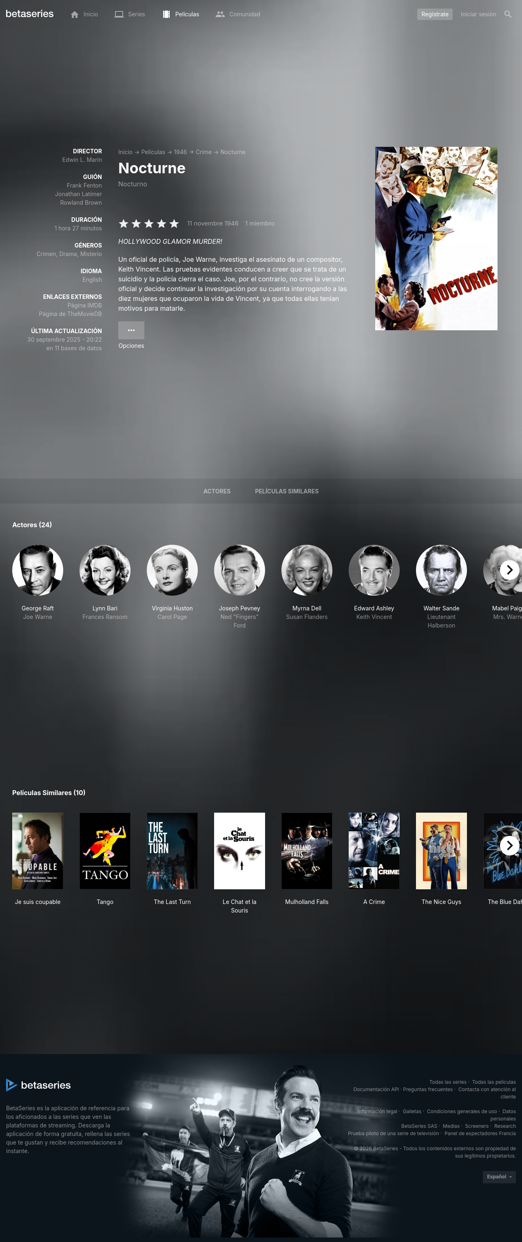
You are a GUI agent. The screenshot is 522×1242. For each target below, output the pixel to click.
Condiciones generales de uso (462, 1111)
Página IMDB (84, 305)
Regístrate (435, 14)
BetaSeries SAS (419, 1126)
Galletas (412, 1111)
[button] (37, 591)
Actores (217, 491)
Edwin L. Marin (82, 159)
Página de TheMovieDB (70, 313)
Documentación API (376, 1089)
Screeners (477, 1126)
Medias (451, 1126)
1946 (180, 151)
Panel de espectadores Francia (480, 1133)
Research (505, 1126)
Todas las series (448, 1082)
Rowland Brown (81, 202)
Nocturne (233, 151)
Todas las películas (494, 1082)
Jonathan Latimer (78, 193)
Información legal (377, 1111)
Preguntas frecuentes (428, 1089)
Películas (153, 151)
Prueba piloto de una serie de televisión (393, 1133)
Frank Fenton (84, 185)
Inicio (125, 151)
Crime (204, 151)
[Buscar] (508, 14)
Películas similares (287, 491)
